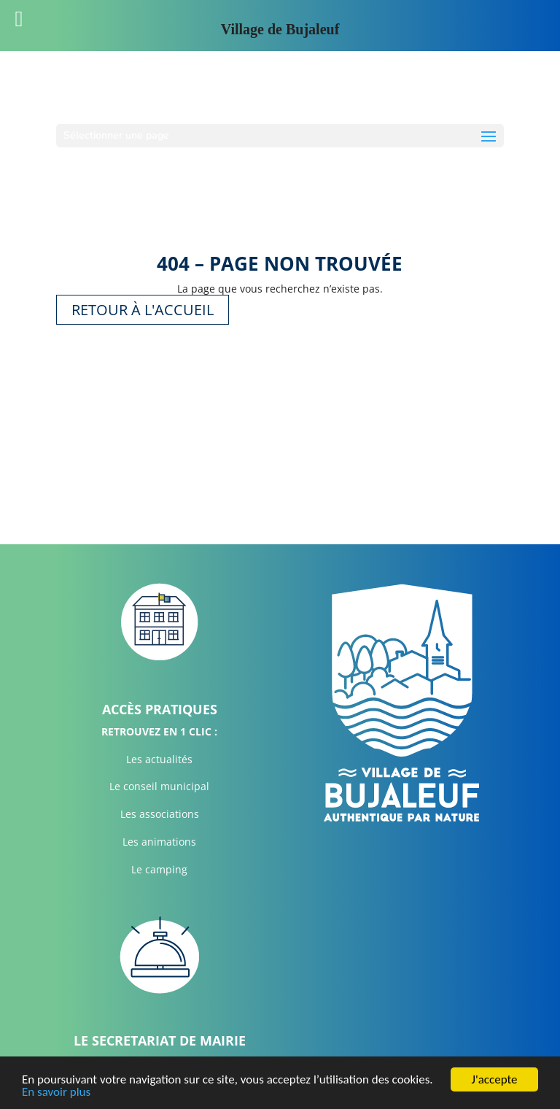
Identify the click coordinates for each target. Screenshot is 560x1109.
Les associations (159, 814)
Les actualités (159, 759)
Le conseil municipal (159, 786)
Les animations (159, 842)
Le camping (159, 869)
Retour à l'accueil (142, 310)
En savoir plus (56, 1092)
